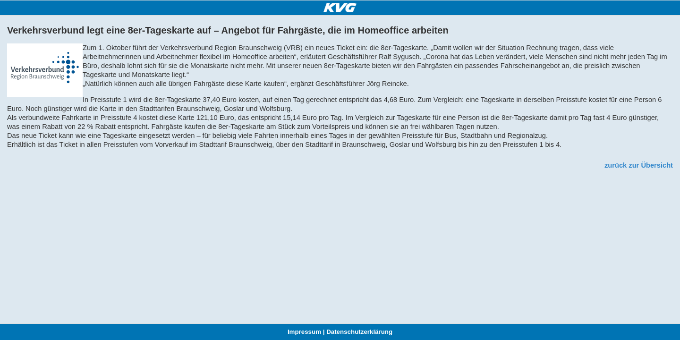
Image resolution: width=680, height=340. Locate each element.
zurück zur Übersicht (638, 165)
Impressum (304, 331)
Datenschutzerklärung (359, 331)
